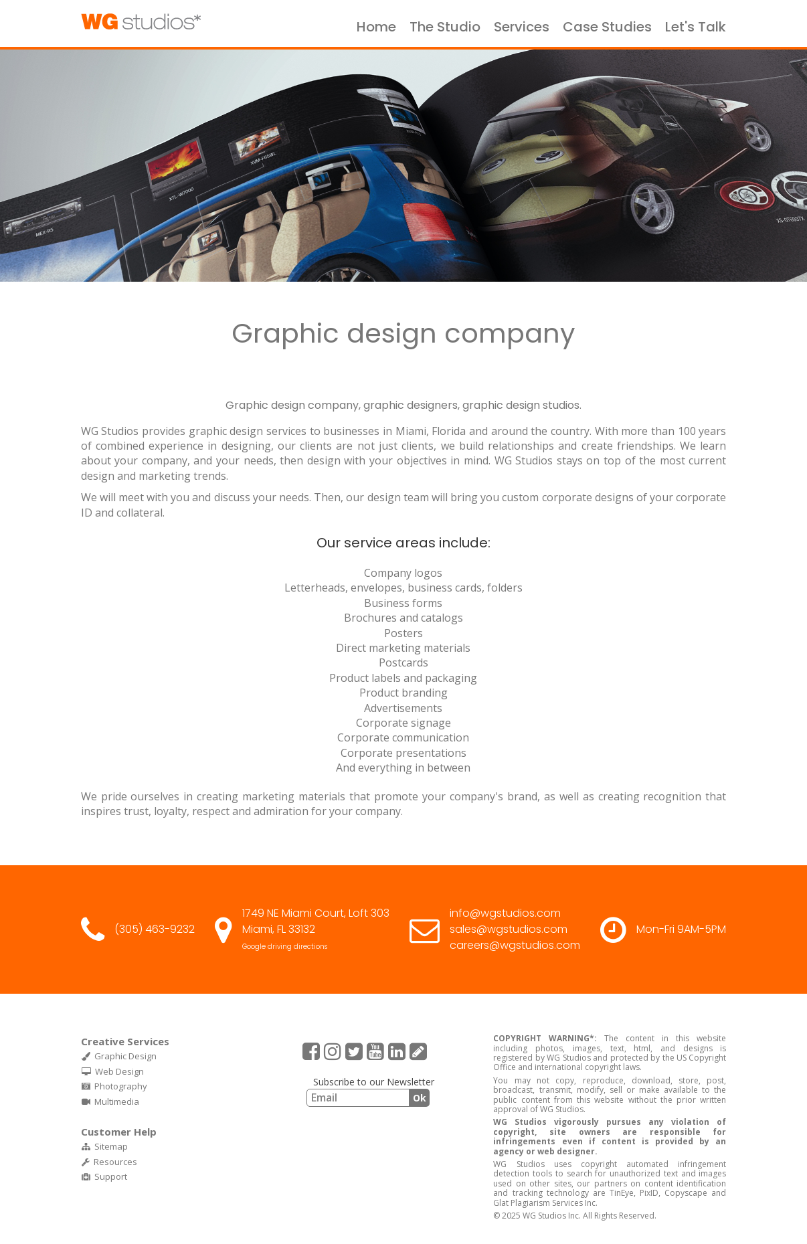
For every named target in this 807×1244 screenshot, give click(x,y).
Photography (114, 1086)
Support (104, 1176)
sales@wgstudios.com (508, 929)
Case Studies (607, 26)
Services (521, 26)
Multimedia (110, 1101)
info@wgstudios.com (505, 913)
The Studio (445, 26)
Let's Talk (695, 26)
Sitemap (105, 1146)
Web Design (113, 1071)
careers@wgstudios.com (515, 945)
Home (376, 26)
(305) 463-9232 (154, 929)
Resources (109, 1162)
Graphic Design (119, 1056)
